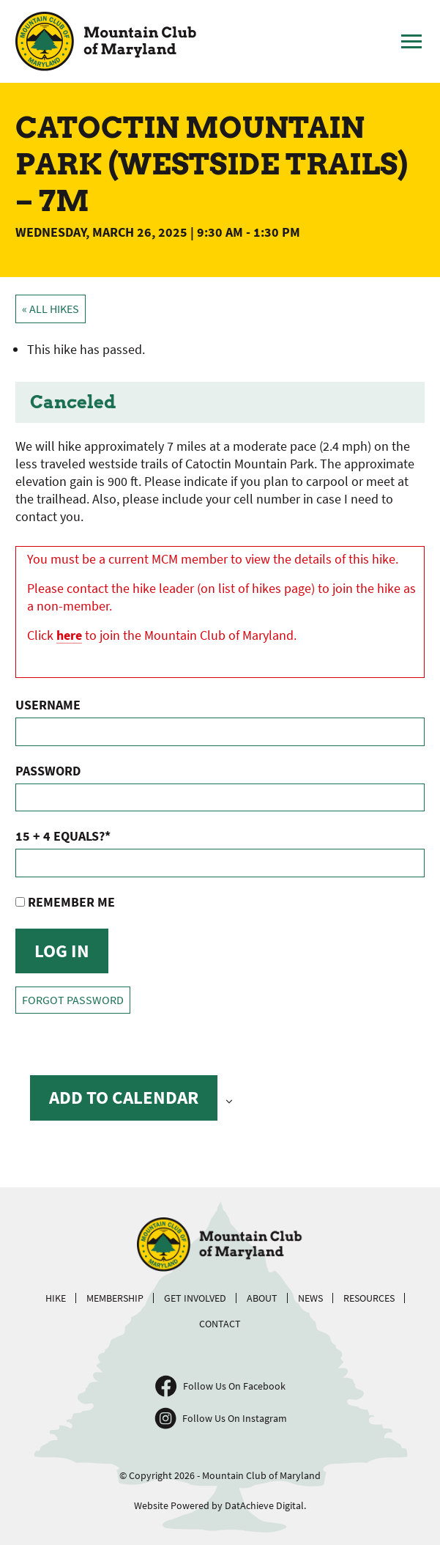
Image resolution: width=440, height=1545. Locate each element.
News (310, 1298)
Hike (55, 1298)
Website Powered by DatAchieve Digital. (220, 1505)
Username (48, 704)
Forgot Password (73, 1000)
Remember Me (65, 901)
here (69, 635)
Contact (220, 1323)
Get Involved (195, 1298)
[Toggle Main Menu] (411, 42)
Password (48, 770)
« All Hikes (50, 309)
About (262, 1298)
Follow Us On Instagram (234, 1418)
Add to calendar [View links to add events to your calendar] (123, 1097)
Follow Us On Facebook (234, 1386)
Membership (114, 1298)
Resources (369, 1298)
